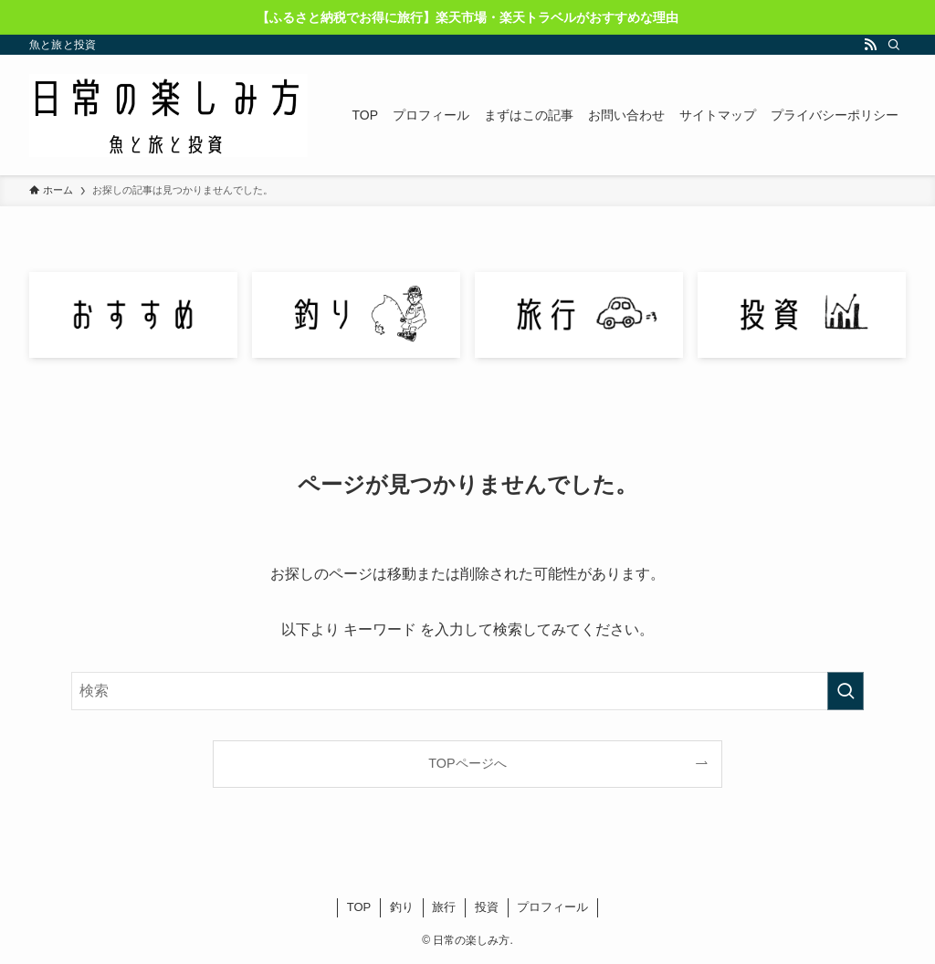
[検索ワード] (467, 691)
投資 (487, 907)
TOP (359, 907)
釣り (402, 907)
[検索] (894, 45)
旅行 (444, 907)
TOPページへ (467, 763)
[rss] (870, 45)
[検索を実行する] (845, 691)
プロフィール (552, 907)
